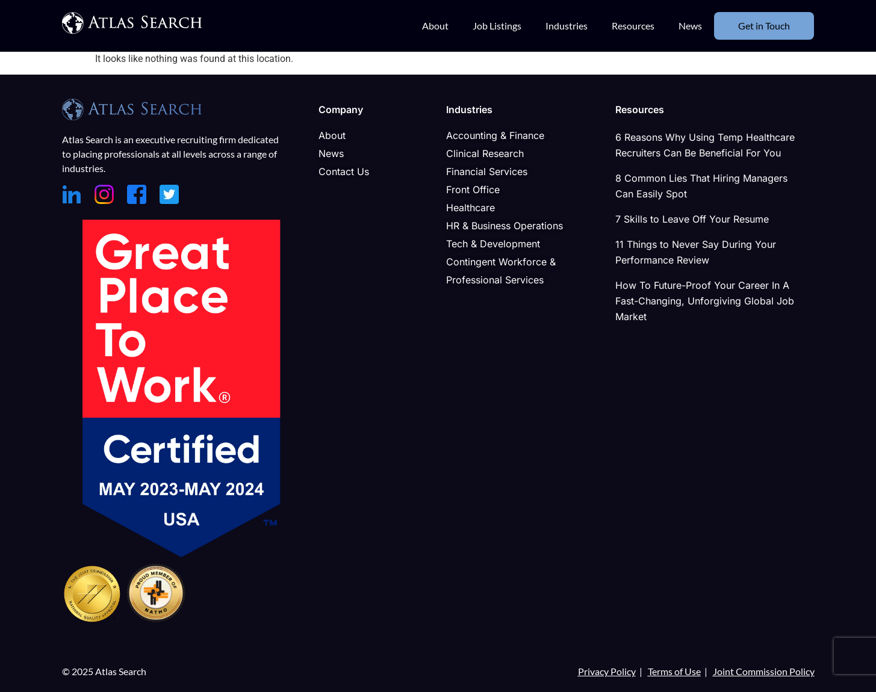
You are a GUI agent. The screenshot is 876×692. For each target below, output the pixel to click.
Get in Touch (764, 25)
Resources (633, 25)
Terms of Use (674, 671)
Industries (566, 25)
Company (340, 109)
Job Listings (497, 25)
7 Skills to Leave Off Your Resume (692, 219)
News (690, 25)
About (435, 25)
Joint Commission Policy (764, 671)
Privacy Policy (607, 671)
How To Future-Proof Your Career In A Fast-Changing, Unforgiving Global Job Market (704, 301)
